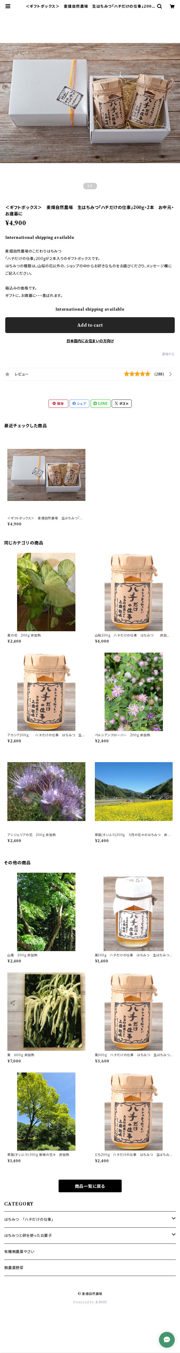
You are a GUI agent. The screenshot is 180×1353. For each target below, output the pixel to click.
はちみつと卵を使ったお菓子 (28, 1235)
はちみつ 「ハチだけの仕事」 (28, 1219)
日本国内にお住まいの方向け (90, 341)
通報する (168, 354)
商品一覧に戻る (90, 1186)
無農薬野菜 (14, 1267)
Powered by (90, 1302)
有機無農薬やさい (19, 1251)
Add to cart (90, 325)
